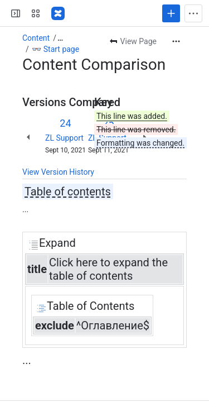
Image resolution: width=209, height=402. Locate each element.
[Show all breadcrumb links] (60, 38)
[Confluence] (58, 13)
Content (36, 38)
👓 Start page (55, 49)
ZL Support (64, 137)
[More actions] (176, 41)
